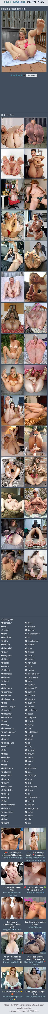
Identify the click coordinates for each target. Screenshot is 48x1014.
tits (27, 794)
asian (5, 630)
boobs (5, 677)
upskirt (29, 801)
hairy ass (6, 786)
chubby (6, 695)
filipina (5, 757)
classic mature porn (11, 699)
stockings (30, 776)
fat (3, 750)
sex (28, 743)
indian (5, 808)
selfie (29, 739)
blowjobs (6, 674)
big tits (5, 659)
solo (28, 772)
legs (28, 623)
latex (4, 819)
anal (4, 626)
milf (28, 637)
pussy (29, 725)
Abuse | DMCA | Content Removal (17, 1005)
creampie (7, 714)
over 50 (30, 695)
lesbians (30, 626)
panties (29, 706)
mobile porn (32, 641)
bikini (5, 663)
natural (29, 655)
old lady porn (32, 674)
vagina (29, 805)
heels (5, 794)
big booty (6, 655)
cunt (4, 721)
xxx (28, 823)
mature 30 (31, 688)
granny (5, 779)
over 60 (30, 699)
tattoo (29, 779)
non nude (30, 663)
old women (31, 677)
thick (28, 783)
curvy (5, 725)
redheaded (31, 732)
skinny (29, 761)
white (29, 816)
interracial (7, 812)
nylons (29, 670)
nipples (29, 659)
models (29, 645)
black (5, 666)
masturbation (32, 634)
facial (5, 746)
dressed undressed (11, 728)
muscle (29, 652)
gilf (4, 765)
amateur (6, 623)
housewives (8, 805)
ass (4, 634)
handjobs (6, 790)
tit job (29, 790)
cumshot (6, 717)
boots (5, 681)
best (4, 652)
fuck (4, 761)
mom (28, 648)
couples (6, 710)
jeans (5, 816)
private (29, 721)
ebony (5, 736)
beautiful (6, 648)
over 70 (30, 703)
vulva (29, 812)
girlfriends (7, 768)
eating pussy (8, 732)
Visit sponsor (31, 75)
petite (29, 714)
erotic (5, 739)
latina (5, 823)
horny (5, 797)
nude (28, 666)
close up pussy (9, 706)
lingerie (29, 630)
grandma (6, 776)
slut (28, 765)
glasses (6, 772)
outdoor (30, 685)
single (29, 757)
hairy (5, 783)
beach (5, 645)
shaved (29, 750)
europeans (7, 743)
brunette (6, 688)
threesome (31, 786)
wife (28, 819)
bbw (4, 641)
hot (4, 801)
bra (4, 685)
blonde (5, 670)
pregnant (30, 717)
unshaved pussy (34, 797)
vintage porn (32, 808)
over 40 (30, 692)
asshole (6, 637)
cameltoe (6, 692)
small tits (30, 768)
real (28, 728)
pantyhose (31, 710)
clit (4, 703)
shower (29, 754)
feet (4, 754)
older (28, 681)
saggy (29, 736)
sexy (28, 746)
